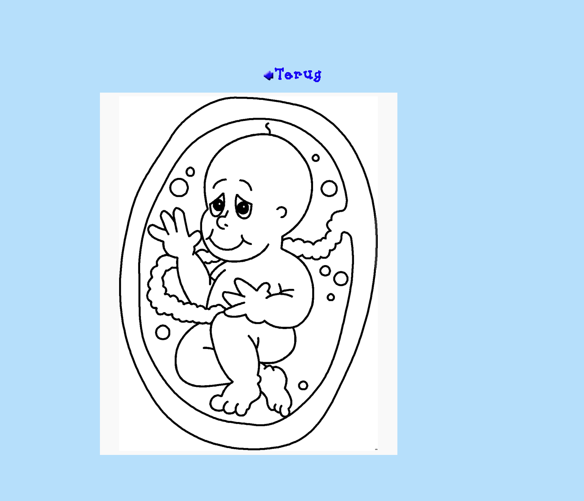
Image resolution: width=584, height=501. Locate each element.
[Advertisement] (292, 36)
